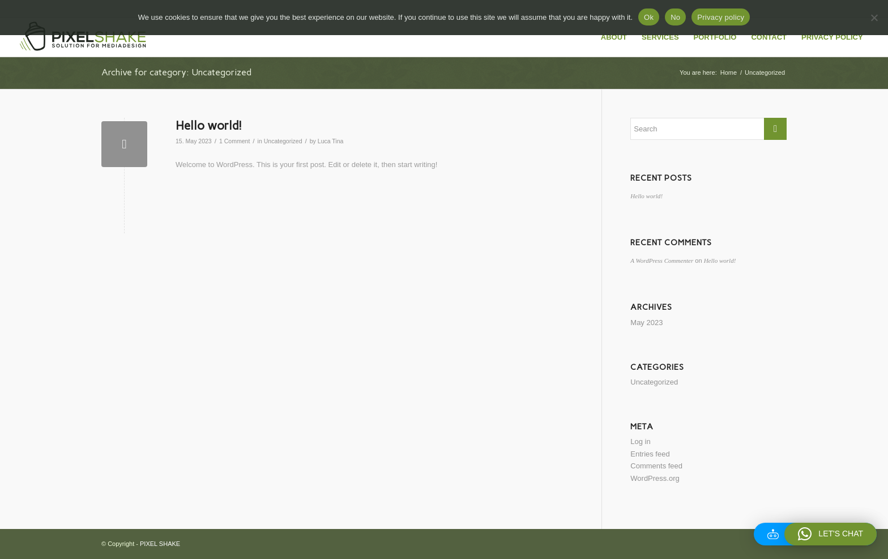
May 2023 (646, 322)
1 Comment (234, 141)
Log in (640, 441)
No (675, 17)
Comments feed (656, 466)
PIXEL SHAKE (160, 543)
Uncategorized (283, 141)
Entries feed (649, 454)
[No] (874, 17)
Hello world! (209, 125)
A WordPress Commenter (661, 260)
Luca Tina (331, 141)
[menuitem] (614, 37)
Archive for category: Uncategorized (176, 72)
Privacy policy (720, 17)
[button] (830, 534)
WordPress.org (654, 478)
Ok (649, 17)
